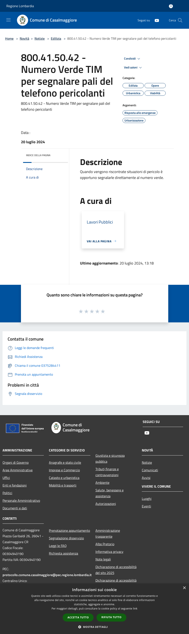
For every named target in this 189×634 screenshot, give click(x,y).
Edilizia (56, 38)
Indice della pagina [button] (38, 155)
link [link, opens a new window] (135, 608)
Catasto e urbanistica (64, 477)
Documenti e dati (15, 508)
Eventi (146, 506)
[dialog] (94, 609)
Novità (24, 38)
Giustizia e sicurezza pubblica (110, 458)
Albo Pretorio (104, 544)
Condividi (132, 58)
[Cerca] (180, 20)
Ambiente (102, 482)
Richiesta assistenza (63, 553)
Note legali (103, 559)
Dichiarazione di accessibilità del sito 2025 (116, 569)
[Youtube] (155, 20)
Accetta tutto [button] (78, 617)
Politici (7, 492)
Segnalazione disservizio (66, 538)
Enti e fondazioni (15, 485)
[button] (94, 627)
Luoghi (147, 498)
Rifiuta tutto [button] (111, 617)
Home (9, 38)
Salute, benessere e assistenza (109, 493)
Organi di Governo (16, 462)
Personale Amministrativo (21, 500)
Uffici (6, 477)
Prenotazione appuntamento (69, 530)
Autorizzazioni (105, 503)
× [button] (184, 588)
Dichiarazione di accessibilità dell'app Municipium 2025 (116, 583)
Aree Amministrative (18, 470)
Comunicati (150, 470)
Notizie (39, 38)
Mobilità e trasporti (62, 485)
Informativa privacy (109, 551)
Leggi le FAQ (58, 545)
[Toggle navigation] (8, 19)
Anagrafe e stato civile (65, 462)
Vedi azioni (133, 67)
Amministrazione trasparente (107, 533)
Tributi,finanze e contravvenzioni (107, 471)
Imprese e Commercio (64, 470)
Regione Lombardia (20, 5)
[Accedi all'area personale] (171, 6)
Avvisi (146, 477)
